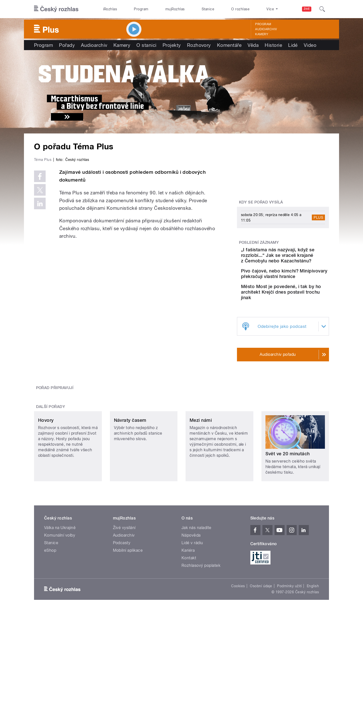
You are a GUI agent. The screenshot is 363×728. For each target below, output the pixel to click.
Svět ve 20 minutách (287, 501)
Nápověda (191, 599)
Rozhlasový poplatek (201, 629)
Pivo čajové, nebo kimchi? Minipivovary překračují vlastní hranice (298, 282)
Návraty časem (130, 501)
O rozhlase (240, 9)
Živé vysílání (124, 592)
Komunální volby (59, 599)
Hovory (46, 501)
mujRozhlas (175, 9)
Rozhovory (199, 45)
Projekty (172, 45)
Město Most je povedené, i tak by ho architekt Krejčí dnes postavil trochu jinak (297, 305)
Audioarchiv (266, 29)
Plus (318, 218)
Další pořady (50, 454)
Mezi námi (201, 501)
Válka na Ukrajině (60, 592)
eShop (50, 614)
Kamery (261, 34)
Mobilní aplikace (128, 614)
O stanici (146, 45)
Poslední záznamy (259, 242)
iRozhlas (110, 9)
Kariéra (188, 614)
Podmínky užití (289, 650)
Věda (253, 45)
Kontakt (189, 622)
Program (141, 9)
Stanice (208, 9)
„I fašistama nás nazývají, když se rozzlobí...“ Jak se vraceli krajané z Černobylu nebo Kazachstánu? (298, 258)
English (313, 650)
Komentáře (229, 45)
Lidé (293, 45)
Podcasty (122, 607)
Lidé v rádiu (192, 607)
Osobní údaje (261, 650)
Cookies (238, 650)
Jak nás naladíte (196, 592)
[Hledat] (322, 9)
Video (310, 45)
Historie (273, 45)
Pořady (67, 45)
